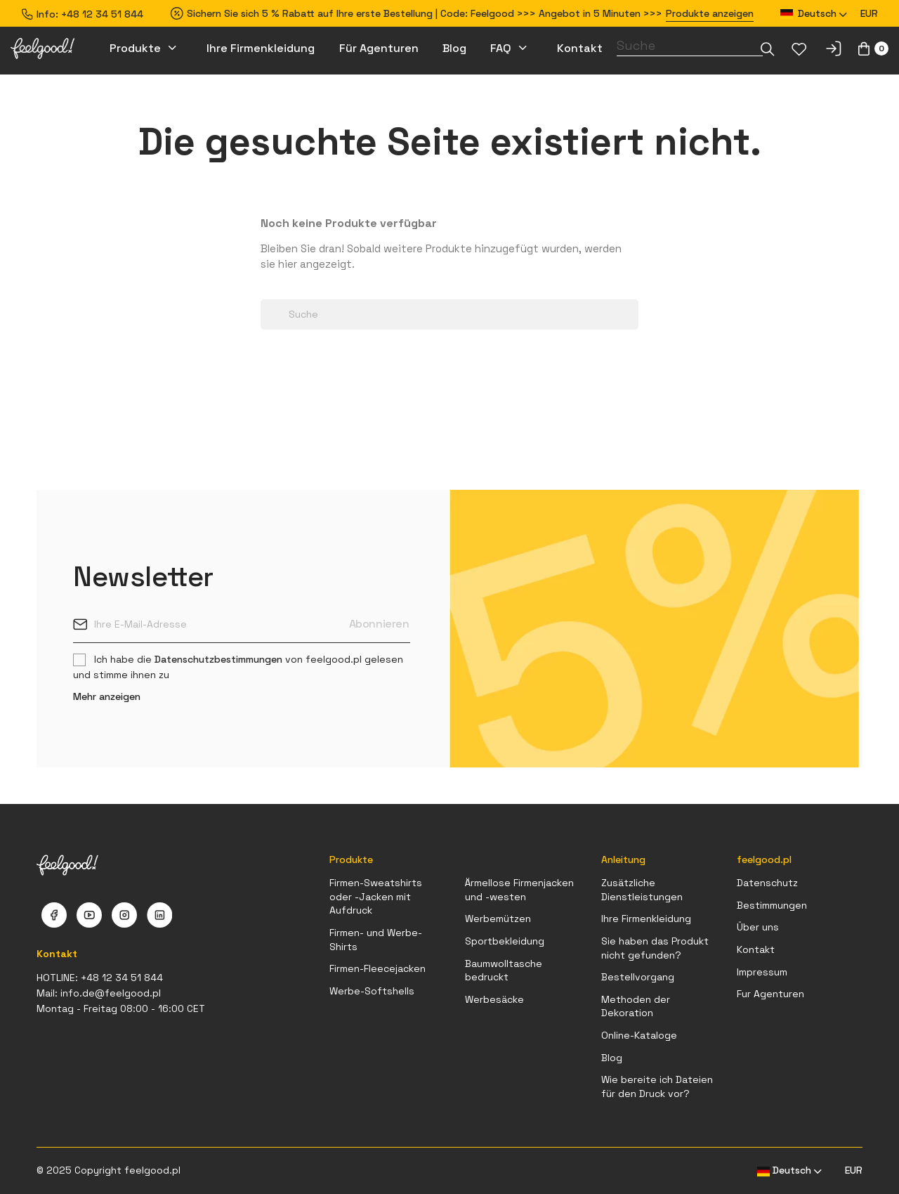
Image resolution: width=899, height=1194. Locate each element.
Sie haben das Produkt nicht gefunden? (655, 948)
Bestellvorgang (637, 977)
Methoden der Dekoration (635, 1006)
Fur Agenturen (770, 993)
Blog (611, 1057)
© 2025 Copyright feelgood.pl (109, 1170)
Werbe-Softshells (371, 991)
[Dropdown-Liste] (768, 49)
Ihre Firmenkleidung (646, 918)
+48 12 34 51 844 (102, 14)
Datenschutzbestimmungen (218, 659)
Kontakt (756, 949)
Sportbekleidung (504, 941)
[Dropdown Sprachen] (814, 14)
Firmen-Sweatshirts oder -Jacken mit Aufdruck (375, 896)
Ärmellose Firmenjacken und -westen (519, 889)
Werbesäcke (494, 999)
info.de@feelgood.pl (110, 993)
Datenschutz (767, 882)
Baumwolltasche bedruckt (503, 970)
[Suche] (690, 45)
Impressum (762, 972)
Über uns (758, 927)
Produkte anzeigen (710, 13)
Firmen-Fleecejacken (377, 968)
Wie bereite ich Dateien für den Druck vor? (657, 1086)
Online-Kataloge (639, 1035)
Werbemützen (498, 918)
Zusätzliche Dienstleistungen (642, 889)
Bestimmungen (772, 905)
